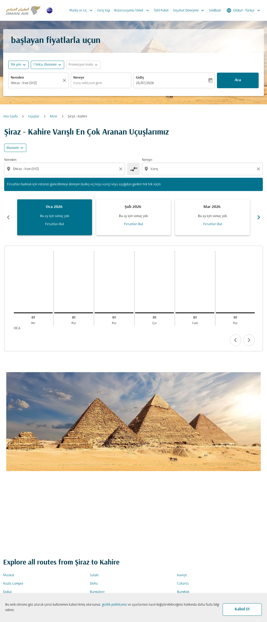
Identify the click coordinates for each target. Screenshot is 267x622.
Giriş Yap (103, 10)
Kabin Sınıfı (188, 384)
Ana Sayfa (10, 116)
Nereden (17, 78)
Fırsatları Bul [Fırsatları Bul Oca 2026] (54, 224)
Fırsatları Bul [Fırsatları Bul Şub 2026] (133, 224)
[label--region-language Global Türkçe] (244, 10)
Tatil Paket (161, 10)
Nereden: (10, 160)
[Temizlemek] (65, 80)
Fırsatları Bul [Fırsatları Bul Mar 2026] (212, 224)
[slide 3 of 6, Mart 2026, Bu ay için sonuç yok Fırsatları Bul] (212, 217)
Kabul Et (242, 609)
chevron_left (235, 340)
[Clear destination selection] (259, 169)
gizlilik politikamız (114, 605)
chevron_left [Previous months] (8, 217)
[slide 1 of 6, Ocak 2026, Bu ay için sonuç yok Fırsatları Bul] (54, 217)
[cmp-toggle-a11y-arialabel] (133, 169)
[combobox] (36, 83)
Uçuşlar (33, 116)
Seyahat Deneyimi (190, 10)
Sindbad (215, 10)
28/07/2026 (145, 83)
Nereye (78, 78)
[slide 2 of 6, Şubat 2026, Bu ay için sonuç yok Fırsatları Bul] (133, 217)
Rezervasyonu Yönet (133, 10)
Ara (238, 80)
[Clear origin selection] (121, 169)
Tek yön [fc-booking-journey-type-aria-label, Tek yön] (16, 65)
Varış (95, 384)
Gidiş (140, 78)
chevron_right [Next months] (258, 217)
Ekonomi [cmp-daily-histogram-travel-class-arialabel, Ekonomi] (13, 148)
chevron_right (249, 340)
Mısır (53, 116)
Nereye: (147, 160)
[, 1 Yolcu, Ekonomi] (45, 64)
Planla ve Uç (82, 10)
